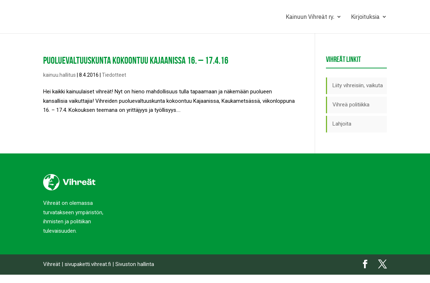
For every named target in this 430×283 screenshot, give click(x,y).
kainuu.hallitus (59, 75)
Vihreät (51, 264)
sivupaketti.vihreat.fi (88, 264)
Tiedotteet (114, 75)
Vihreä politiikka (350, 104)
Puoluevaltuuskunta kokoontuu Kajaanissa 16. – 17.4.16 (135, 60)
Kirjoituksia (365, 17)
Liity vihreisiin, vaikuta (357, 85)
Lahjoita (341, 124)
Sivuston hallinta (134, 264)
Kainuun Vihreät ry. (310, 17)
